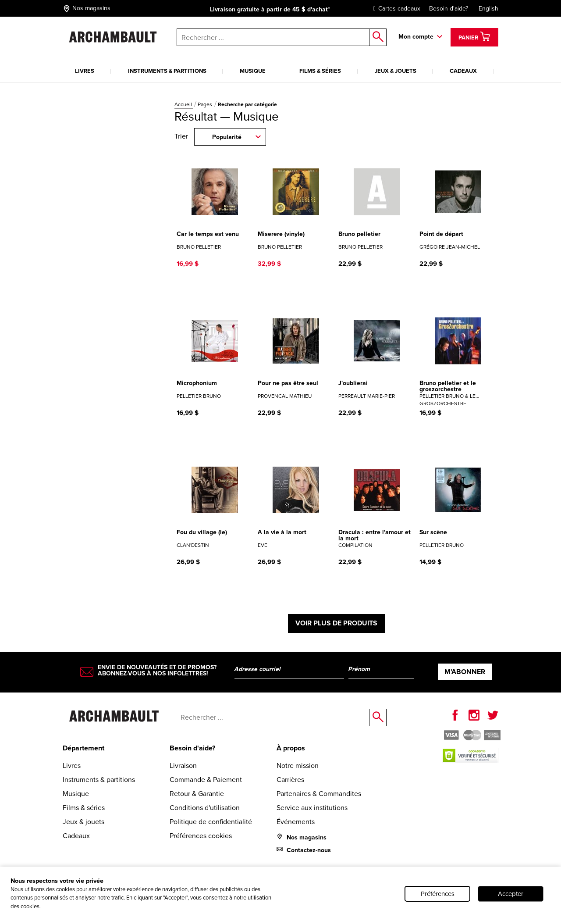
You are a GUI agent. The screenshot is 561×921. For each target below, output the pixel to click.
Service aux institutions (312, 808)
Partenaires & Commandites (319, 794)
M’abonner (464, 672)
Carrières (290, 780)
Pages (205, 104)
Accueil (183, 104)
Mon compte (415, 36)
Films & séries (320, 71)
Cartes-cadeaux (394, 8)
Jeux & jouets (395, 71)
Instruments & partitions (167, 71)
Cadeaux (463, 71)
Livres (84, 71)
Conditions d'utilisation (205, 808)
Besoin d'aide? (448, 8)
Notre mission (298, 765)
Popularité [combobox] (226, 137)
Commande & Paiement (206, 780)
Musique (253, 71)
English (488, 8)
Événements (296, 822)
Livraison (183, 765)
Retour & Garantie (197, 794)
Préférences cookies (201, 836)
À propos (291, 748)
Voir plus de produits (336, 623)
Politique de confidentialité (211, 822)
